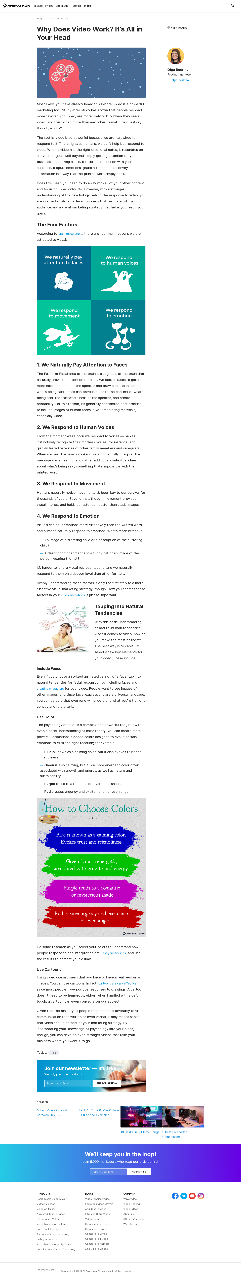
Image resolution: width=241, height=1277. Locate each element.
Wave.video (130, 1198)
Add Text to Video (95, 1209)
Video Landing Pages (97, 1198)
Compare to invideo (96, 1238)
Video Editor (130, 1209)
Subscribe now (107, 1083)
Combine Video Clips (97, 1224)
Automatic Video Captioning (53, 1234)
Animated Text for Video (51, 1214)
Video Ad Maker (46, 1209)
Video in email (93, 1219)
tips (53, 1052)
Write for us (130, 1224)
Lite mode (62, 5)
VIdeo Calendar (46, 1204)
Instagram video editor (50, 1239)
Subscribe (139, 1171)
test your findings (115, 953)
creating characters (52, 688)
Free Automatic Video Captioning (56, 1249)
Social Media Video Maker (51, 1198)
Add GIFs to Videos (96, 1248)
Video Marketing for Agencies (54, 1244)
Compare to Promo (96, 1229)
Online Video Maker (48, 1219)
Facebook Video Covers (99, 1204)
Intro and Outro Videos (98, 1214)
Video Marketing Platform (51, 1224)
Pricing (49, 5)
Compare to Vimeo (96, 1233)
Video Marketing (59, 18)
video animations (74, 595)
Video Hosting (131, 1204)
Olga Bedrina (177, 70)
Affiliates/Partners (134, 1219)
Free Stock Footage (48, 1229)
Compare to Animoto (97, 1243)
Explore (38, 5)
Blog (39, 18)
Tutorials (76, 5)
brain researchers (72, 234)
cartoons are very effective (120, 983)
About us (128, 1214)
